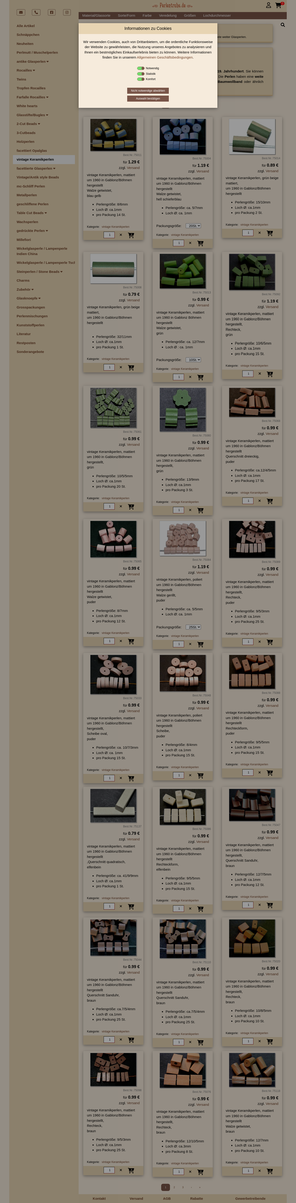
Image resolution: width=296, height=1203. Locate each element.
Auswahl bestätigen (148, 98)
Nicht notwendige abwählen (148, 90)
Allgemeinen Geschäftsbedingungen (165, 57)
